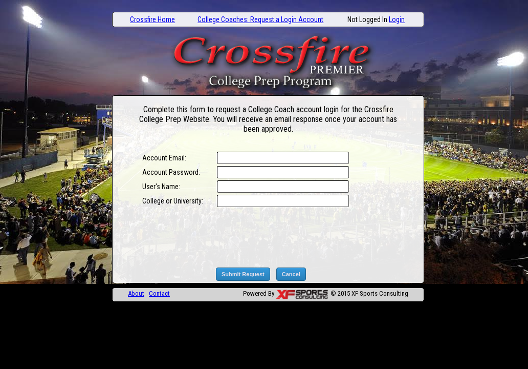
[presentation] (293, 237)
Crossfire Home (152, 19)
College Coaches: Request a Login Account (260, 19)
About (136, 293)
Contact (159, 293)
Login (397, 19)
